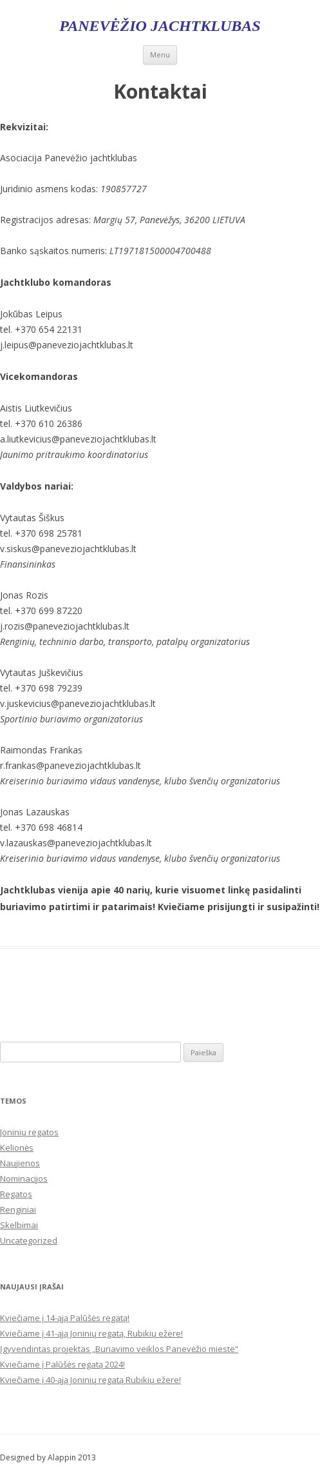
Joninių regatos (29, 1132)
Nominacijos (24, 1178)
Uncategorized (28, 1240)
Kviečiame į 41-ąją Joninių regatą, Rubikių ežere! (91, 1333)
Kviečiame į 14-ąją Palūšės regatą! (64, 1318)
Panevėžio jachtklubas (159, 25)
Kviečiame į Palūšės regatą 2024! (62, 1364)
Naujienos (20, 1163)
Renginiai (18, 1209)
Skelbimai (19, 1225)
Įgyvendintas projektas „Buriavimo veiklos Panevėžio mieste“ (119, 1349)
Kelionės (16, 1147)
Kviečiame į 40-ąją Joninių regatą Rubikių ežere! (90, 1380)
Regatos (16, 1194)
